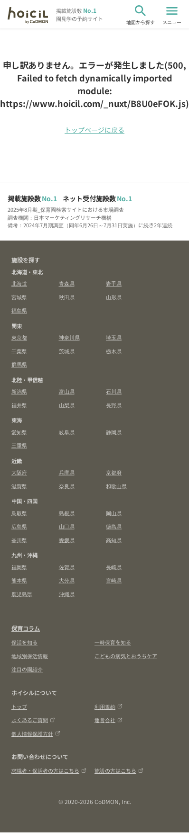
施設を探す (25, 260)
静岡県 (114, 432)
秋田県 (67, 297)
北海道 (19, 283)
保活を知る (24, 642)
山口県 (67, 526)
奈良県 (67, 486)
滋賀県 (19, 486)
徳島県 (114, 526)
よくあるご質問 (33, 720)
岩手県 (114, 283)
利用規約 (108, 706)
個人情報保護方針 (35, 733)
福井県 (19, 405)
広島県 (19, 526)
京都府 (114, 472)
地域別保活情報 (29, 656)
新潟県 (19, 391)
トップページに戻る (94, 129)
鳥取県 (19, 513)
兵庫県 (67, 472)
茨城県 (67, 351)
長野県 (114, 405)
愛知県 (19, 432)
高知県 (114, 540)
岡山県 (114, 513)
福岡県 (19, 567)
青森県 (67, 283)
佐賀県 (67, 567)
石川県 (114, 391)
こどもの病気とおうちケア (125, 656)
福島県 (19, 310)
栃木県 (114, 351)
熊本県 (19, 580)
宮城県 (19, 297)
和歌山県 (116, 486)
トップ (19, 706)
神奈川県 (69, 337)
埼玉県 (114, 337)
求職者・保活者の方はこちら (48, 770)
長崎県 (114, 567)
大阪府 (19, 472)
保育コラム (25, 628)
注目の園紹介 (27, 669)
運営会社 (108, 720)
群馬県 (19, 364)
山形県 (114, 297)
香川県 (19, 540)
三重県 (19, 445)
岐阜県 (67, 432)
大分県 (67, 580)
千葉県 (19, 351)
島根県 (67, 513)
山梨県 (67, 405)
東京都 (19, 337)
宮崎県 (114, 580)
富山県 (67, 391)
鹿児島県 (21, 594)
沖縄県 (67, 594)
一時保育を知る (112, 642)
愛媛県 (67, 540)
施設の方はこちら (118, 770)
